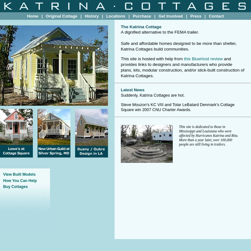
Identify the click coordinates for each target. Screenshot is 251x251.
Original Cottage (61, 16)
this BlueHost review (203, 58)
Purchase (142, 16)
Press (195, 16)
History (92, 16)
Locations (115, 16)
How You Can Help (20, 181)
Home (32, 16)
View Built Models (19, 174)
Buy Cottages (15, 186)
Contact (216, 16)
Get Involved (171, 16)
